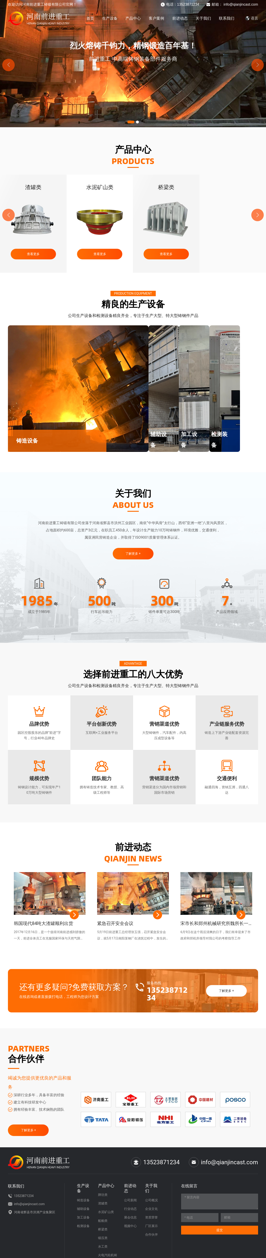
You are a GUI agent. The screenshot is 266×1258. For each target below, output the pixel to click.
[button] (130, 122)
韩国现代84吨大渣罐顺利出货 (43, 921)
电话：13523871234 (180, 4)
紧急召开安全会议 (115, 921)
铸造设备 (29, 441)
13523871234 (167, 991)
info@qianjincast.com (223, 1160)
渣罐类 (100, 187)
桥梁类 (233, 187)
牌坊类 (33, 187)
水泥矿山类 (166, 187)
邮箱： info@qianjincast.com (232, 4)
